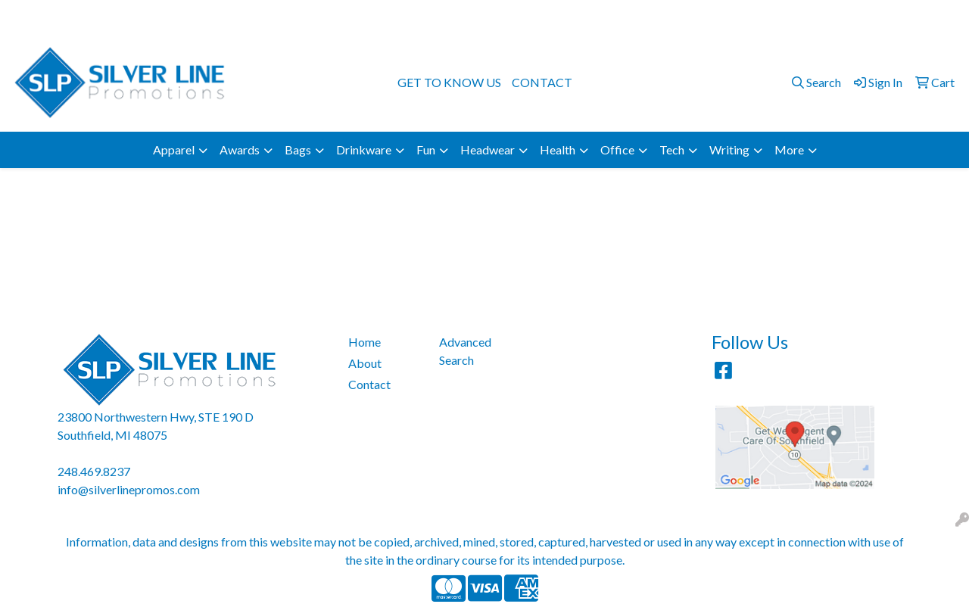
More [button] (789, 149)
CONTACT (542, 82)
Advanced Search (465, 351)
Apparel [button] (174, 149)
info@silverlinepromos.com (881, 16)
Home (364, 342)
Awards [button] (240, 149)
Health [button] (557, 149)
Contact (369, 384)
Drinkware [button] (363, 149)
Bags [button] (298, 149)
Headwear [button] (487, 149)
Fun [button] (425, 149)
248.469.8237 (764, 16)
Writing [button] (729, 149)
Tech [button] (671, 149)
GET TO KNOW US (449, 82)
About (365, 363)
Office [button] (617, 149)
